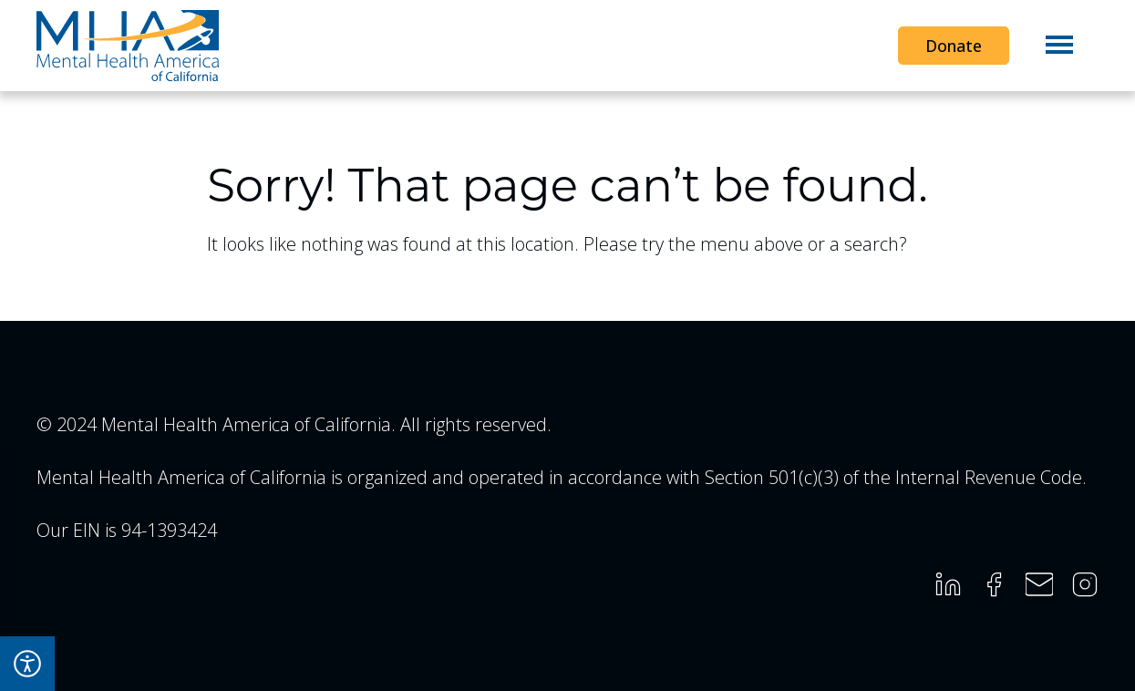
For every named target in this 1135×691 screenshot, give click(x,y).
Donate (953, 46)
